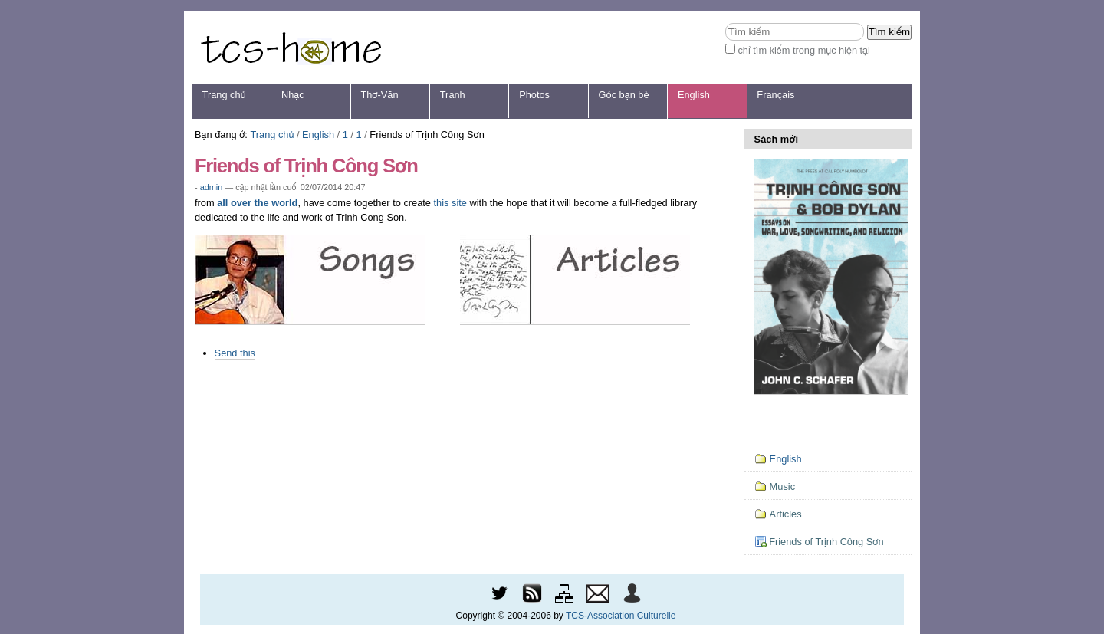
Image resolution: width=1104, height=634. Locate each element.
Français (775, 94)
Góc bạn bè (624, 94)
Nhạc (292, 94)
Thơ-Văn (379, 94)
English (694, 94)
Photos (534, 94)
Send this (235, 353)
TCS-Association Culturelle (620, 615)
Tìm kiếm (724, 22)
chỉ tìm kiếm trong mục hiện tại (804, 50)
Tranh (452, 94)
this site (450, 203)
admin (211, 187)
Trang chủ (224, 94)
